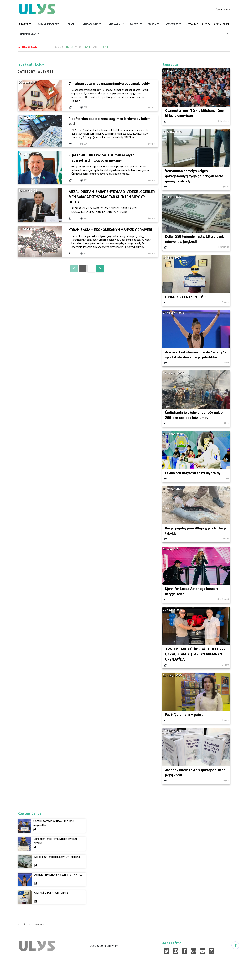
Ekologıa (225, 539)
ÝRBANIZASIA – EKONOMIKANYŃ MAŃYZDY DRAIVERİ (111, 230)
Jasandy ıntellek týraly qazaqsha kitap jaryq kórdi (195, 773)
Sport (226, 363)
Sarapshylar (29, 34)
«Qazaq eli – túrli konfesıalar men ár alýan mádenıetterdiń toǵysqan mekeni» (102, 158)
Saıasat (136, 23)
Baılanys (40, 926)
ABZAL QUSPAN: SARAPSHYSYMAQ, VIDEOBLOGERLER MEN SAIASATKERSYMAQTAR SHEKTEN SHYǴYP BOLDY (107, 197)
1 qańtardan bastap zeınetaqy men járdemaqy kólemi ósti (111, 121)
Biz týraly (24, 926)
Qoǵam (153, 23)
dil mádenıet (223, 600)
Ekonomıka (173, 23)
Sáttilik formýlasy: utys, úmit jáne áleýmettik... (53, 824)
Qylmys (225, 187)
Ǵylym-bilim (221, 24)
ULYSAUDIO (192, 24)
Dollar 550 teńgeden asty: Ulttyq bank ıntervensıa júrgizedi (195, 239)
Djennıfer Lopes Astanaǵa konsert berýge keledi (192, 592)
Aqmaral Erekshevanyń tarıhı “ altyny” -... (58, 876)
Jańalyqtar (170, 64)
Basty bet (25, 24)
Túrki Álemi (115, 23)
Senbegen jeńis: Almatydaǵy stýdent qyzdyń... (55, 842)
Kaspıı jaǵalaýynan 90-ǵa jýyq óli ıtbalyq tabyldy (190, 531)
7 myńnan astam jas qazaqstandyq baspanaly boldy (109, 83)
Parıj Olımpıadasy (49, 23)
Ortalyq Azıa (92, 23)
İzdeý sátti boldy (31, 64)
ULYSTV (206, 24)
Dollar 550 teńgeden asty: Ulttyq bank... (57, 858)
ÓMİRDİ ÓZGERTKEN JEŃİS (186, 297)
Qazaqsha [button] (222, 9)
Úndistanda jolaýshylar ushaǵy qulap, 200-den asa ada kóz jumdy (194, 415)
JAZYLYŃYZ (171, 944)
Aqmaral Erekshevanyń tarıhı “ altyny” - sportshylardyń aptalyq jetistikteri (195, 355)
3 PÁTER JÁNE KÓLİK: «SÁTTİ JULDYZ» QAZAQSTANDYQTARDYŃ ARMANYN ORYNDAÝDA (195, 655)
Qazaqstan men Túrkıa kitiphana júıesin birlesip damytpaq (196, 113)
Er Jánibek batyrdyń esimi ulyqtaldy (193, 473)
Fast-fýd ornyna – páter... (185, 716)
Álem (72, 23)
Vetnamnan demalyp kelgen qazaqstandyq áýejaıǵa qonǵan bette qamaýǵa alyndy (194, 176)
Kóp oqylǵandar (30, 815)
